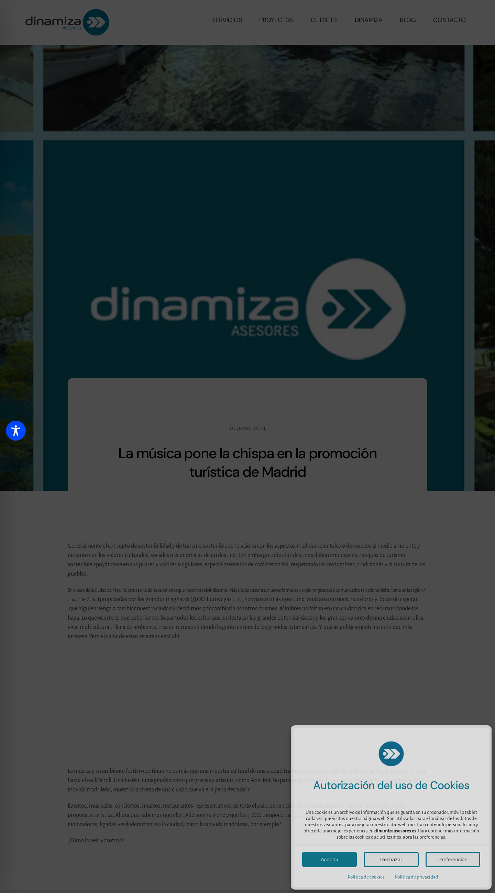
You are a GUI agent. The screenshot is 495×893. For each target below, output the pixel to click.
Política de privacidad (416, 877)
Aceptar (330, 859)
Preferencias (452, 859)
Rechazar (391, 859)
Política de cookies (366, 877)
